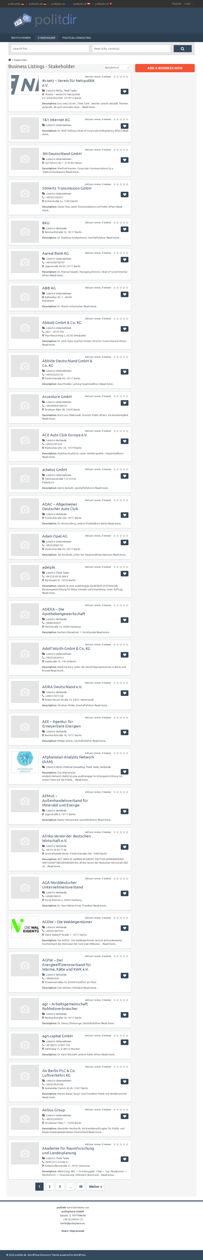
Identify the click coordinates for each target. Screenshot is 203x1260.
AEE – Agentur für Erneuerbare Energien (61, 723)
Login (188, 3)
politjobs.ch (103, 3)
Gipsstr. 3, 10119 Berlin (73, 1215)
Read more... (89, 107)
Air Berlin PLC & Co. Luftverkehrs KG (59, 1072)
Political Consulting (76, 37)
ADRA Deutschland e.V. (62, 687)
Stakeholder (46, 37)
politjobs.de (37, 3)
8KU (46, 223)
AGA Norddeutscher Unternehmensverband (62, 884)
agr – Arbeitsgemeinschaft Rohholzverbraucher (65, 1006)
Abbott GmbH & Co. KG (61, 322)
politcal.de (16, 3)
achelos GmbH (54, 469)
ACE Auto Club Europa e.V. (64, 435)
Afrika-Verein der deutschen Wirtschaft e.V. (66, 838)
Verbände (61, 228)
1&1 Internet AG (56, 120)
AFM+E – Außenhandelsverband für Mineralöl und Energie (65, 800)
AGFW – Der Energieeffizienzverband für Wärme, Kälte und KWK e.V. (66, 964)
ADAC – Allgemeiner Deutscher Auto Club (60, 506)
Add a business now (164, 68)
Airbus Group (53, 1110)
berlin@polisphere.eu (72, 1223)
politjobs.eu (59, 3)
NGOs (59, 90)
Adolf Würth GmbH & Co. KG (66, 648)
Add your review (93, 76)
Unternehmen (63, 125)
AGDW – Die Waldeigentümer (67, 922)
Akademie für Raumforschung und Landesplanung (68, 1150)
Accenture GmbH (57, 396)
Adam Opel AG (54, 536)
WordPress (79, 1255)
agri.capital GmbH (57, 1036)
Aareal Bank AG (55, 253)
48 (80, 1186)
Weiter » (95, 1186)
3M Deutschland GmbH (62, 153)
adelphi (48, 567)
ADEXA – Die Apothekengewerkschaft (63, 611)
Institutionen (21, 37)
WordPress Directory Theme (43, 1255)
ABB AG (49, 288)
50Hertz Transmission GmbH (66, 188)
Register (177, 3)
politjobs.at (81, 3)
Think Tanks (70, 90)
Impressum (77, 1230)
